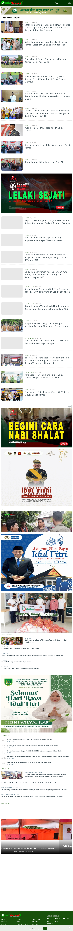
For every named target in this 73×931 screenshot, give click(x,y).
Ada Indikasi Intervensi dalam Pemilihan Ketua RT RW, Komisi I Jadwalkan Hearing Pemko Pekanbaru (38, 757)
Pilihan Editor (6, 635)
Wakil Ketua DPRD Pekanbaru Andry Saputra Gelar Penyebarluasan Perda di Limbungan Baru (36, 847)
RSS (57, 921)
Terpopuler (5, 735)
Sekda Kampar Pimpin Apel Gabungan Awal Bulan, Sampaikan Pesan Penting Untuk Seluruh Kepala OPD (46, 274)
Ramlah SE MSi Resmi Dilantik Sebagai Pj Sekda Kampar (48, 146)
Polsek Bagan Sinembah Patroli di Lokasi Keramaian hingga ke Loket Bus (29, 739)
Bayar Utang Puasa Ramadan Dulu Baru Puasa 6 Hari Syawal (20, 648)
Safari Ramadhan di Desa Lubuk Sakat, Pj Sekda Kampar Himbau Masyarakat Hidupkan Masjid (47, 96)
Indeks (3, 919)
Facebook (50, 919)
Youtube (66, 919)
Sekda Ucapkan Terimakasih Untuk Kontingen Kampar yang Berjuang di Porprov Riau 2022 (47, 307)
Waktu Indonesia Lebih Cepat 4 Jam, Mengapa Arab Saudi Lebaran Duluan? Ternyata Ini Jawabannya (32, 655)
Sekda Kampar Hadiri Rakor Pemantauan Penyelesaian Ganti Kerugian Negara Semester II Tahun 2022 (48, 257)
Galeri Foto (5, 803)
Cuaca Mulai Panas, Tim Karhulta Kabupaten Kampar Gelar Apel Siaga (47, 60)
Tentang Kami (36, 919)
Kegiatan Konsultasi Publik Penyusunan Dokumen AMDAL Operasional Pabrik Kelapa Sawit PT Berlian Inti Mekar (45, 775)
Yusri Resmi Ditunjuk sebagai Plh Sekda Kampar (44, 129)
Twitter (58, 919)
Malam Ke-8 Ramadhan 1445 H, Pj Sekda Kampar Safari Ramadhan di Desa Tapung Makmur (45, 79)
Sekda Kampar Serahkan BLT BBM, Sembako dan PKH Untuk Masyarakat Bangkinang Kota (47, 290)
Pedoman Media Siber (23, 924)
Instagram (50, 922)
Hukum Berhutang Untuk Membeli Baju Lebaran (16, 662)
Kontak (3, 924)
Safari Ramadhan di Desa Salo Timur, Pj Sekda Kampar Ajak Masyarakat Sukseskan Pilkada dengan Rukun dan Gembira (47, 27)
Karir (18, 922)
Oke (45, 928)
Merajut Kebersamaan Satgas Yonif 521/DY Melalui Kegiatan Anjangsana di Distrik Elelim (34, 751)
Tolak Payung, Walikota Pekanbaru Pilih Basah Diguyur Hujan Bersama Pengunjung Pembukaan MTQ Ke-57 (34, 789)
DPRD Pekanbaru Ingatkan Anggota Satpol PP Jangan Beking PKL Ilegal (29, 762)
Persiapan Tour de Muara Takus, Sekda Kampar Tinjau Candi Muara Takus (44, 376)
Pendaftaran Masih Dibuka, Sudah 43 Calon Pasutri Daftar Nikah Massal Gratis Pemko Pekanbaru (31, 783)
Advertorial (29, 286)
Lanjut (69, 407)
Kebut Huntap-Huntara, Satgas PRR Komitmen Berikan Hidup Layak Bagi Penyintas (32, 745)
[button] (4, 829)
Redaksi (19, 919)
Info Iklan (35, 924)
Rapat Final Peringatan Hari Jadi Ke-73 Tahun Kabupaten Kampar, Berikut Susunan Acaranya (48, 221)
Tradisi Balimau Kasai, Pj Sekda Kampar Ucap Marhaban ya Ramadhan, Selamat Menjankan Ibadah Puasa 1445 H (47, 113)
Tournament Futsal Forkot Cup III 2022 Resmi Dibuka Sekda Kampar (47, 393)
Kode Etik (4, 922)
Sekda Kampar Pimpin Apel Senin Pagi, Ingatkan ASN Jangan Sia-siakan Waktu (44, 239)
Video (3, 509)
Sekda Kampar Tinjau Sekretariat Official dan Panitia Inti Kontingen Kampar (47, 342)
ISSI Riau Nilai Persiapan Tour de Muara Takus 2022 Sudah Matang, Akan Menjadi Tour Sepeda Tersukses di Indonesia (48, 360)
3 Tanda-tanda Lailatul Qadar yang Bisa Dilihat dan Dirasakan (20, 668)
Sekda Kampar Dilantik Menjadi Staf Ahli (45, 162)
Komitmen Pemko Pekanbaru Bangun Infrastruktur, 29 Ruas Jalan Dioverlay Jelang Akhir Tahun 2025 (32, 796)
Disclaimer (35, 922)
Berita (27, 22)
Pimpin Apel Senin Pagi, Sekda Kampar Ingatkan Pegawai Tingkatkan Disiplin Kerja (46, 324)
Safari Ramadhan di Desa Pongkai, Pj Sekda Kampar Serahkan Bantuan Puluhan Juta (46, 43)
